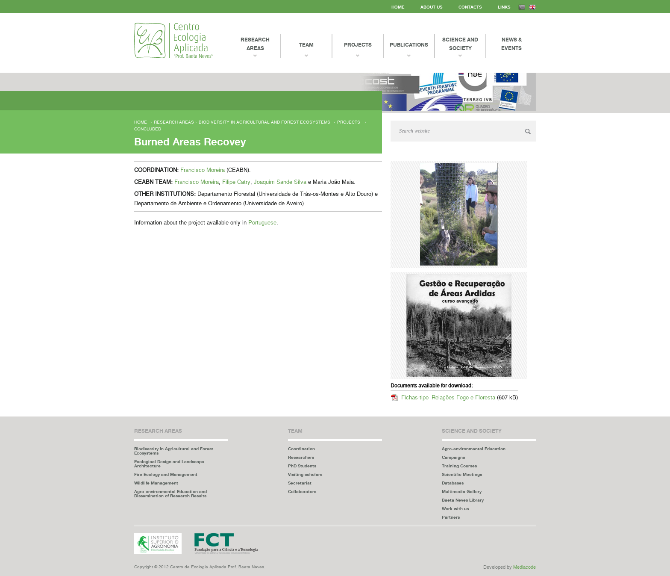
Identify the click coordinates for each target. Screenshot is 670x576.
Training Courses (459, 465)
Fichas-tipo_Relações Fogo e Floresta (448, 398)
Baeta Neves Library (463, 499)
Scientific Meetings (462, 474)
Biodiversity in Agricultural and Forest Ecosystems (264, 122)
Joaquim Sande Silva (280, 182)
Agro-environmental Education (473, 448)
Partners (451, 517)
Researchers (301, 457)
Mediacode (524, 567)
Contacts (470, 6)
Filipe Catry (236, 182)
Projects (348, 122)
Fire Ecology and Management (165, 474)
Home (397, 6)
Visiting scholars (305, 474)
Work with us (455, 508)
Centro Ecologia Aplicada (173, 40)
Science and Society (460, 43)
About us (431, 6)
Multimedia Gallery (462, 491)
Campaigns (453, 457)
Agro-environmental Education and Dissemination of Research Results (170, 493)
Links (504, 6)
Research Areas (255, 43)
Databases (453, 482)
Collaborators (302, 491)
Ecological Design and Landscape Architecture (169, 463)
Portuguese (262, 223)
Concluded (147, 129)
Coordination (301, 448)
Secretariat (299, 482)
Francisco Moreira (202, 170)
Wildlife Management (156, 482)
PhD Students (302, 465)
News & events (511, 43)
